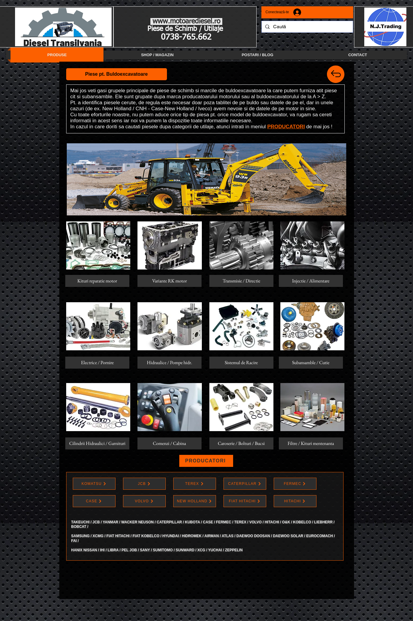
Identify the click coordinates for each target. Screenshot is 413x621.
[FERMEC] (295, 484)
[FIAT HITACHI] (244, 501)
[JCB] (144, 484)
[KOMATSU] (94, 484)
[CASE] (94, 501)
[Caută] (306, 26)
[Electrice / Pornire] (97, 363)
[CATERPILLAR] (244, 484)
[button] (116, 74)
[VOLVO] (144, 501)
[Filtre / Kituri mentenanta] (311, 443)
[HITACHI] (295, 501)
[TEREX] (194, 484)
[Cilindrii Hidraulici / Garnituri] (97, 443)
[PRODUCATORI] (206, 461)
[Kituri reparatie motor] (97, 281)
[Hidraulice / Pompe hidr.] (169, 363)
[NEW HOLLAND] (194, 501)
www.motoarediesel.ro (186, 21)
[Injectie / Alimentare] (311, 281)
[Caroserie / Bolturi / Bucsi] (241, 443)
